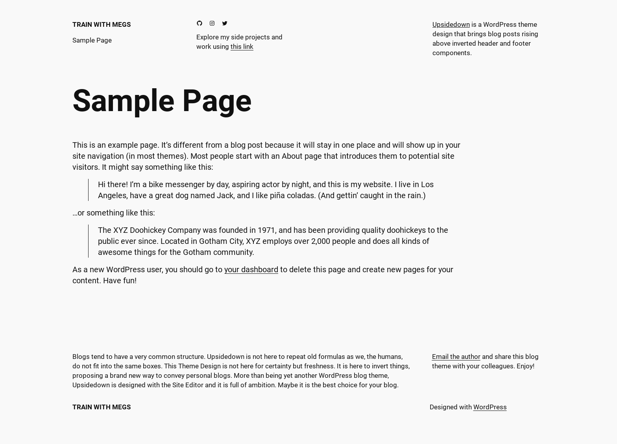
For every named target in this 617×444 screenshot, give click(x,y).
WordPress (490, 407)
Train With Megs (101, 24)
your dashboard (251, 269)
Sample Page (92, 40)
